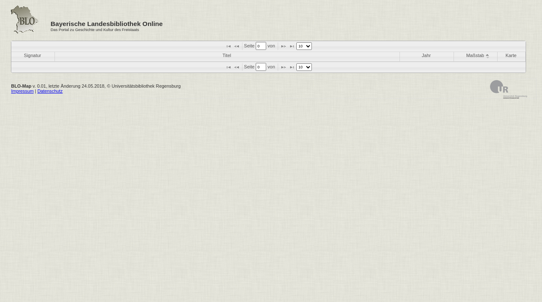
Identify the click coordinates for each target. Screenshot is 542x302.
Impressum (22, 91)
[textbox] (261, 46)
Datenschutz (49, 91)
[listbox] (304, 46)
